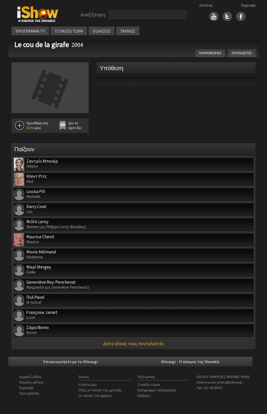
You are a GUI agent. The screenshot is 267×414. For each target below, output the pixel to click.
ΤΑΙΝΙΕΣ (127, 31)
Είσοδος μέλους (31, 382)
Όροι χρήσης (29, 393)
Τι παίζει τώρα (148, 384)
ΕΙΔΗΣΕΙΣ (101, 31)
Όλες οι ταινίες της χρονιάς (100, 390)
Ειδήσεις (143, 395)
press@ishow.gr (229, 382)
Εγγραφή (248, 5)
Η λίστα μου (87, 384)
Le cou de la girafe (41, 44)
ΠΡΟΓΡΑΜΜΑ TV (30, 31)
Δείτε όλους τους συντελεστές (133, 343)
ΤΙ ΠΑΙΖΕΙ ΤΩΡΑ (69, 31)
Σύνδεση (206, 5)
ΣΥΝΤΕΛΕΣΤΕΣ (242, 53)
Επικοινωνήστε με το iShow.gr (70, 361)
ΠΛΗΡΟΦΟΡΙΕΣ (210, 53)
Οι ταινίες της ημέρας (95, 395)
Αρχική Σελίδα (30, 376)
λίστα (30, 128)
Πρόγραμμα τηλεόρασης (156, 390)
